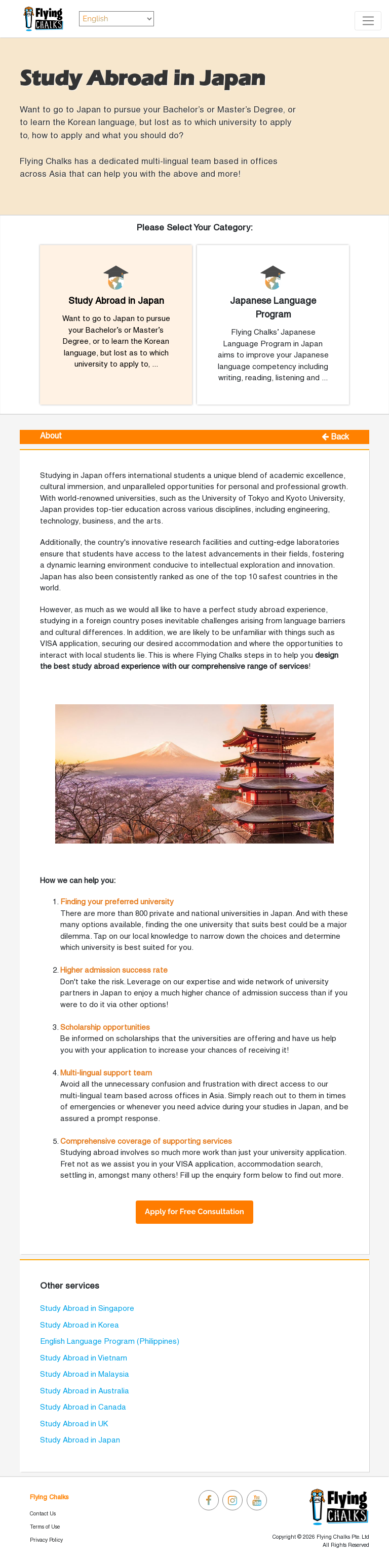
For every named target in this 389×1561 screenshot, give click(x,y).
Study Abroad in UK (74, 1424)
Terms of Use (45, 1527)
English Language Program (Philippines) (109, 1341)
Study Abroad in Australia (84, 1391)
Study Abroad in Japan (80, 1440)
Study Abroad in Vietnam (83, 1358)
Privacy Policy (46, 1540)
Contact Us (43, 1513)
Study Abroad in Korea (79, 1325)
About (51, 436)
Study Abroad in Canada (83, 1407)
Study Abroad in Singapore (87, 1308)
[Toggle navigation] (368, 20)
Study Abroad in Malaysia (84, 1374)
